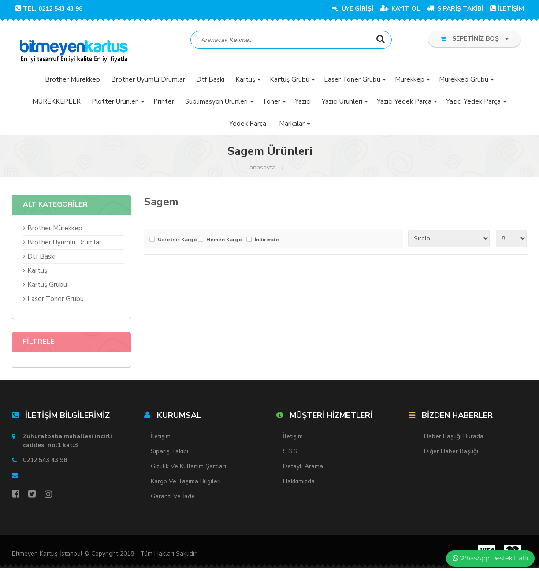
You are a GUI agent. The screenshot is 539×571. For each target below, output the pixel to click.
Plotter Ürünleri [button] (115, 104)
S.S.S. (291, 454)
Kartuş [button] (245, 82)
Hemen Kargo (224, 242)
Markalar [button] (292, 126)
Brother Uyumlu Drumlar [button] (148, 82)
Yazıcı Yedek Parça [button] (404, 104)
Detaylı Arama (303, 469)
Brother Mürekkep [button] (72, 82)
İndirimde (267, 242)
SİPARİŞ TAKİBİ (455, 8)
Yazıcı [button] (303, 104)
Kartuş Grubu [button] (289, 82)
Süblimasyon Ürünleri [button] (216, 104)
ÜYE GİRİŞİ (352, 8)
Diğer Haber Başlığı (451, 454)
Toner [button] (271, 104)
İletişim (161, 439)
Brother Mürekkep (54, 230)
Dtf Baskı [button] (210, 82)
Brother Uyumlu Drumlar (64, 244)
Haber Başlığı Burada (453, 439)
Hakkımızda (299, 484)
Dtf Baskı (41, 259)
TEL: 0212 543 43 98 (48, 8)
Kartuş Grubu (47, 287)
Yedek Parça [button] (247, 126)
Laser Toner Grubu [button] (352, 82)
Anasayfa (262, 170)
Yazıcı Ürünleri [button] (342, 104)
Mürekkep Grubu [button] (463, 82)
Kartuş (37, 273)
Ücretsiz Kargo (175, 242)
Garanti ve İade (173, 499)
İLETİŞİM (507, 8)
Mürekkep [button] (409, 82)
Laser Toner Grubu (55, 301)
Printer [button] (163, 104)
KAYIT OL (400, 8)
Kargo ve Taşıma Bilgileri (186, 484)
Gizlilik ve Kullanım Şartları (188, 469)
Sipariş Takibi (169, 454)
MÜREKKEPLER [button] (57, 104)
